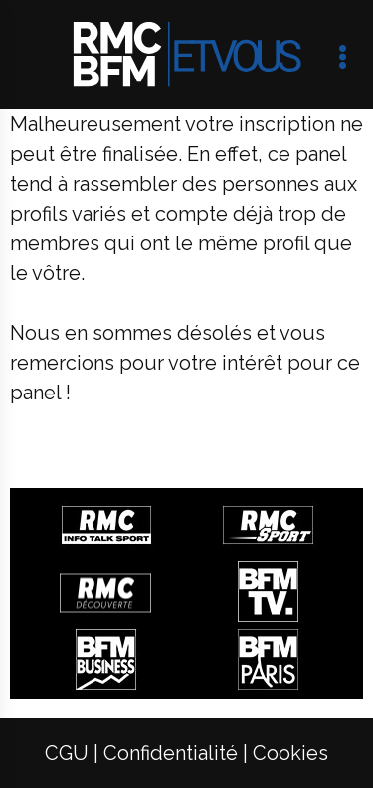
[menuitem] (67, 753)
